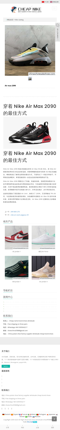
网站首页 (10, 20)
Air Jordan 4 (43, 282)
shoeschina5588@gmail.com (15, 405)
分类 (37, 427)
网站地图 (30, 422)
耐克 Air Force (43, 251)
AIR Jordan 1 (16, 282)
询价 (22, 426)
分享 (7, 426)
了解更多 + (6, 366)
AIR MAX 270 (15, 212)
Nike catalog (19, 20)
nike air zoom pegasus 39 (20, 215)
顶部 (52, 426)
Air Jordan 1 (17, 251)
